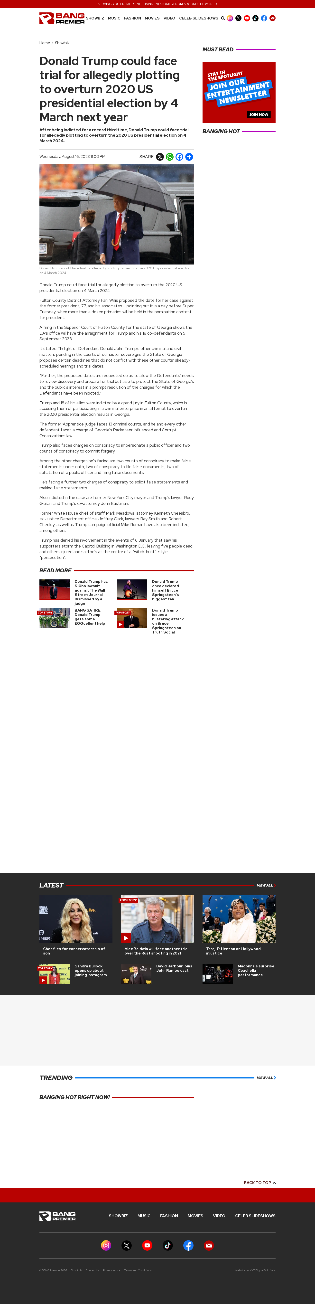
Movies (152, 18)
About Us (76, 1270)
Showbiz (95, 18)
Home (44, 42)
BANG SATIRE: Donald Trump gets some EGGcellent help (90, 617)
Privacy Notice (111, 1270)
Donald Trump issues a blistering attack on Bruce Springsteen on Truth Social (168, 621)
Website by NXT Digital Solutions (255, 1270)
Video (169, 18)
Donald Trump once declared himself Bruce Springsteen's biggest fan (165, 590)
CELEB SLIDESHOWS (198, 18)
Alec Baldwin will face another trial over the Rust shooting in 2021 (156, 951)
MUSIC (114, 18)
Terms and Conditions (138, 1270)
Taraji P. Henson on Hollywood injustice (233, 951)
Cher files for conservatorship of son (74, 951)
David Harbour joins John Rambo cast (174, 968)
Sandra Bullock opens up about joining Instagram (91, 970)
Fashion (132, 18)
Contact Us (92, 1270)
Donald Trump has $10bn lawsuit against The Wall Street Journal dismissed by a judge (91, 592)
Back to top (260, 1182)
